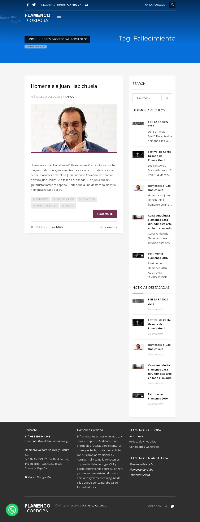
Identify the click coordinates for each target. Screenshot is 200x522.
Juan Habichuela (46, 205)
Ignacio (69, 96)
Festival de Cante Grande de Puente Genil (159, 156)
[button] (12, 510)
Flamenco (88, 199)
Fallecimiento (65, 199)
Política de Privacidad (142, 441)
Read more (105, 214)
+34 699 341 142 (77, 4)
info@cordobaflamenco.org (50, 441)
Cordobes (42, 199)
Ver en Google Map (38, 477)
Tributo (69, 205)
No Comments (108, 227)
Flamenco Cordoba (94, 505)
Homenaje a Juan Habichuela (64, 85)
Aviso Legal (136, 436)
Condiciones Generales (144, 447)
